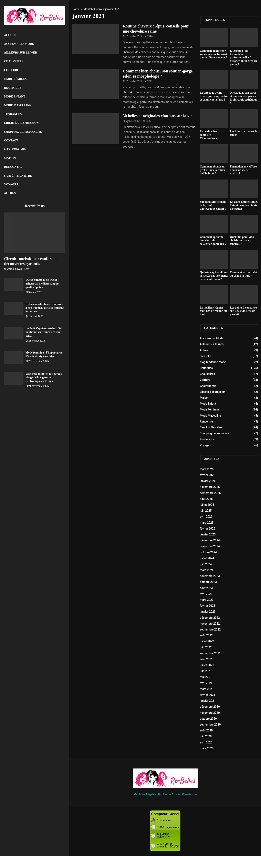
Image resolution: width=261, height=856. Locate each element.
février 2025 (207, 528)
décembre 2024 (210, 540)
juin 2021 (206, 671)
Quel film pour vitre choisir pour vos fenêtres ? (242, 240)
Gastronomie (15, 149)
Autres (10, 193)
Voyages (11, 184)
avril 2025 (206, 516)
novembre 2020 (210, 712)
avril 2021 (206, 683)
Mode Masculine (17, 105)
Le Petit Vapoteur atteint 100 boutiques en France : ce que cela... (43, 332)
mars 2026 (206, 469)
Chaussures (13, 61)
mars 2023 (206, 599)
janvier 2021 (208, 700)
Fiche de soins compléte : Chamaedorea (208, 135)
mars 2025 (206, 522)
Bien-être (205, 356)
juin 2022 (206, 647)
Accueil (10, 35)
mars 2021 (206, 689)
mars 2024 (206, 570)
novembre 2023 (210, 576)
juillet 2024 (207, 558)
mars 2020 (206, 748)
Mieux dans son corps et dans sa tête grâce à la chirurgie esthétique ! (243, 97)
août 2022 (206, 635)
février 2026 (207, 475)
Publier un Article (169, 794)
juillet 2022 (207, 641)
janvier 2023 (208, 611)
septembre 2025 (210, 493)
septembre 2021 (210, 653)
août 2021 (206, 659)
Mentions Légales (145, 794)
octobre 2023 (208, 581)
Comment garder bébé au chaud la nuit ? (243, 274)
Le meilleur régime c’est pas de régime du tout (213, 311)
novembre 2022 (210, 623)
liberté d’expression (21, 122)
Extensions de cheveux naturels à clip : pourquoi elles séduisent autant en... (44, 308)
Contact (11, 140)
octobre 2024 (208, 552)
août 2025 (206, 498)
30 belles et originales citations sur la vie (157, 116)
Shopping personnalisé (23, 131)
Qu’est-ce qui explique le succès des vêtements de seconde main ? (214, 276)
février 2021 (207, 694)
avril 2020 (206, 742)
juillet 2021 (207, 665)
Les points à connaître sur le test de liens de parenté (243, 311)
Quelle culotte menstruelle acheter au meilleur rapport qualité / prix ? (42, 283)
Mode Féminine (16, 78)
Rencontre (13, 166)
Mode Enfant (14, 96)
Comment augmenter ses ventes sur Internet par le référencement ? (213, 54)
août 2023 (206, 588)
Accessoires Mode (19, 43)
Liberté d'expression (213, 391)
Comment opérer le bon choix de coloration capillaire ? (213, 240)
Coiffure (11, 70)
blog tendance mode (213, 362)
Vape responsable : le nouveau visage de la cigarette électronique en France (43, 377)
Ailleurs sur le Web (20, 52)
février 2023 (207, 605)
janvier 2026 (208, 481)
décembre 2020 (210, 706)
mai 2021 (206, 677)
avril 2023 (206, 593)
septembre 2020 (210, 724)
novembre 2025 (210, 486)
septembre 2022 (210, 629)
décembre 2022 (210, 617)
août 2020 (206, 730)
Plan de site (189, 794)
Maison (10, 158)
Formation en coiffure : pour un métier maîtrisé (243, 170)
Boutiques (12, 87)
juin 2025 (206, 510)
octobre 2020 (208, 718)
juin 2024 (206, 564)
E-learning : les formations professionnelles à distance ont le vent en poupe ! (243, 57)
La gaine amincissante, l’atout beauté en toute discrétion (244, 205)
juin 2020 (206, 736)
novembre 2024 (210, 546)
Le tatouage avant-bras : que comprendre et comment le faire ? (214, 96)
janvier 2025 (208, 534)
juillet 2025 (207, 504)
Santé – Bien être (18, 175)
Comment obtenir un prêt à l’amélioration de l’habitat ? (212, 170)
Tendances (13, 114)
